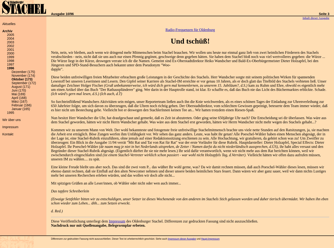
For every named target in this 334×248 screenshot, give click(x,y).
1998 (10, 61)
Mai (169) (18, 94)
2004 (10, 38)
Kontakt (7, 134)
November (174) (23, 75)
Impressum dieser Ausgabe (182, 239)
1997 (10, 64)
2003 (10, 42)
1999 (10, 57)
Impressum (10, 127)
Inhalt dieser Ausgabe (316, 18)
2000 (10, 53)
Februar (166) (22, 105)
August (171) (21, 87)
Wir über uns (11, 120)
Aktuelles (9, 24)
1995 (10, 112)
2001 (10, 49)
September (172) (24, 83)
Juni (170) (19, 90)
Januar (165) (21, 109)
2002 (10, 46)
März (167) (19, 101)
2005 (10, 35)
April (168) (19, 98)
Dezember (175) (23, 72)
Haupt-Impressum (210, 239)
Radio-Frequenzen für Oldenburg (190, 30)
